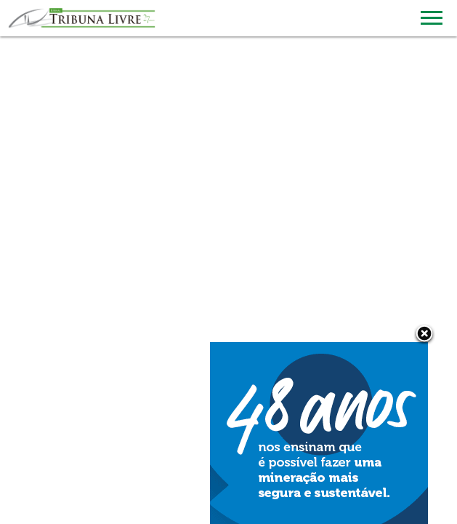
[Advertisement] (228, 109)
